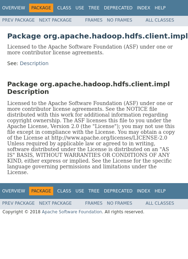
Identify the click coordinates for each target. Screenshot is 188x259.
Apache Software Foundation (72, 211)
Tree (94, 7)
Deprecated (118, 7)
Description (34, 63)
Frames (94, 20)
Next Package (55, 20)
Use (79, 7)
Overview (13, 7)
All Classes (160, 20)
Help (160, 7)
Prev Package (18, 20)
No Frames (119, 20)
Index (144, 7)
